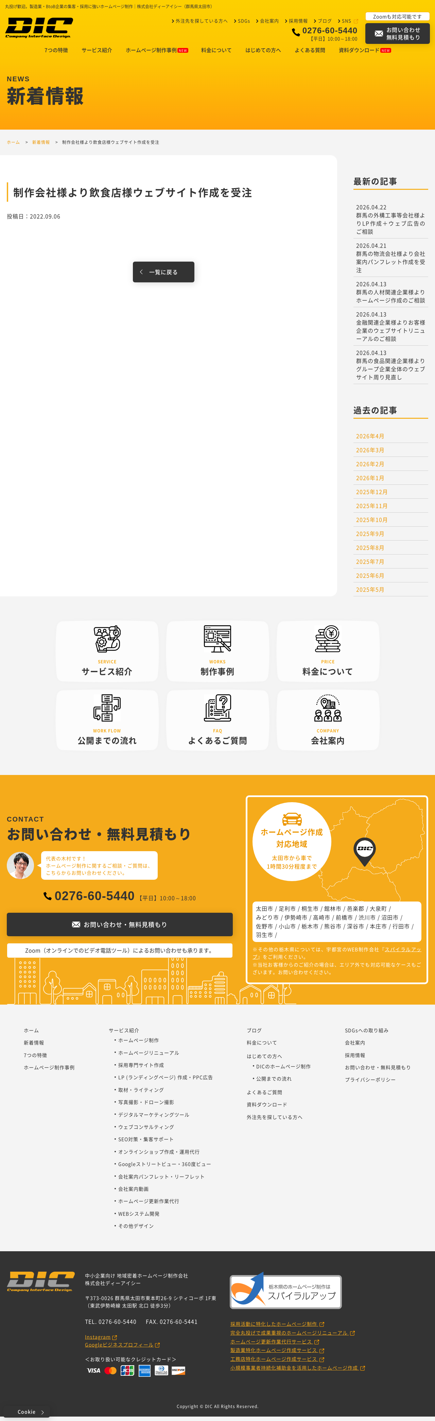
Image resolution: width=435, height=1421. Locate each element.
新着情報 (34, 1046)
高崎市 (321, 922)
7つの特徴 (56, 54)
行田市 (401, 930)
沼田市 (390, 922)
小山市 (287, 930)
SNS (347, 20)
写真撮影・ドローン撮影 (146, 1106)
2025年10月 (372, 524)
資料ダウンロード (365, 54)
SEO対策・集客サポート (146, 1143)
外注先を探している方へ (202, 20)
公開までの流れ (274, 1082)
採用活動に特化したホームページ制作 (274, 1328)
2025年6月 (370, 580)
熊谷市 (333, 930)
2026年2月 (370, 468)
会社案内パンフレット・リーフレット (161, 1180)
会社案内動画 (133, 1193)
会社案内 (269, 20)
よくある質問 (310, 54)
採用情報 (298, 20)
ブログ (325, 20)
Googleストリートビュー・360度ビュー (164, 1168)
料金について (216, 54)
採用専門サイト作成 (141, 1069)
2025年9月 (370, 538)
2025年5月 (370, 594)
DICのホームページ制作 (283, 1070)
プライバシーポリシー (370, 1083)
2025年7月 (370, 566)
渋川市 (367, 922)
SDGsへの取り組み (367, 1034)
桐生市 (310, 913)
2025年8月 (370, 552)
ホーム (31, 1034)
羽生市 (264, 939)
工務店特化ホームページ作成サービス (274, 1363)
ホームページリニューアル (148, 1057)
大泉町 (378, 913)
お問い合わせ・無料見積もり (378, 1071)
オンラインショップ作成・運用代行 (159, 1156)
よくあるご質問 (264, 1096)
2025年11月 (372, 510)
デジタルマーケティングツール (154, 1119)
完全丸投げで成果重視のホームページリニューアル (289, 1337)
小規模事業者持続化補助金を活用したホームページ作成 (294, 1372)
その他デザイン (136, 1230)
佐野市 (264, 930)
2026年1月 (370, 482)
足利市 (287, 913)
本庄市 (378, 930)
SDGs (244, 20)
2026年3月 (370, 454)
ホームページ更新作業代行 (148, 1205)
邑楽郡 (355, 913)
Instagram (98, 1341)
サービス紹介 (97, 54)
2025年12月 (372, 496)
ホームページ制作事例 (157, 54)
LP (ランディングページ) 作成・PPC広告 (165, 1081)
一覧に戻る (163, 276)
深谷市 (355, 930)
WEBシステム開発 (139, 1218)
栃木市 (310, 930)
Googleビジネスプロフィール (119, 1348)
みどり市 (267, 922)
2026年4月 (370, 440)
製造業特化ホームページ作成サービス (274, 1354)
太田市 (264, 913)
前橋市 (344, 922)
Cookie (27, 1411)
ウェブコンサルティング (146, 1131)
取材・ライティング (141, 1094)
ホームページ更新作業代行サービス (271, 1345)
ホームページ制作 (138, 1044)
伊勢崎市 (296, 922)
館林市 (333, 913)
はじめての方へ (263, 54)
